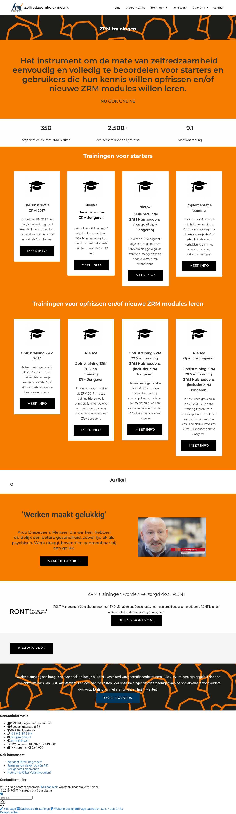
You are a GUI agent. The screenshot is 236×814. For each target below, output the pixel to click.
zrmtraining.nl (19, 740)
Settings (42, 809)
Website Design (63, 809)
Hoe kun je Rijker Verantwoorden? (29, 772)
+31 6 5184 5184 (21, 733)
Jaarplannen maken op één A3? (27, 765)
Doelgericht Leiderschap (23, 769)
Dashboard (26, 809)
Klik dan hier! (49, 787)
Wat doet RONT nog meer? (24, 762)
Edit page (8, 809)
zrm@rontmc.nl (21, 737)
